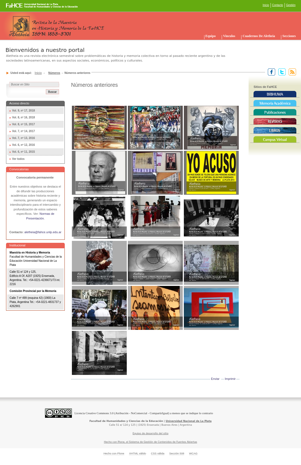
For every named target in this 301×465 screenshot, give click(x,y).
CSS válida (157, 453)
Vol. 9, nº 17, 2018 (23, 110)
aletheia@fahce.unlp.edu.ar (42, 232)
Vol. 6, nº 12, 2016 (23, 144)
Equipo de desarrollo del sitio (150, 433)
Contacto (277, 5)
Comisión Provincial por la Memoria (33, 291)
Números (54, 72)
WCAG (193, 453)
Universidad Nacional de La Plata (189, 421)
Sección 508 (176, 453)
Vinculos (229, 36)
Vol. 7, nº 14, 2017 (23, 131)
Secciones (289, 36)
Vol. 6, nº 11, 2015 (23, 151)
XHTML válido (137, 453)
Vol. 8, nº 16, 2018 (23, 117)
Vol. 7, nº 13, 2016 (23, 138)
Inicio (266, 5)
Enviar (215, 378)
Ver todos (18, 158)
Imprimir (230, 378)
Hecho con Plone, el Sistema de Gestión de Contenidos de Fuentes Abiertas (150, 442)
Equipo (211, 36)
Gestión (291, 5)
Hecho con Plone (113, 453)
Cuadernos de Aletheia (259, 36)
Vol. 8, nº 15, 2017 (23, 124)
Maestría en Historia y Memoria (30, 252)
